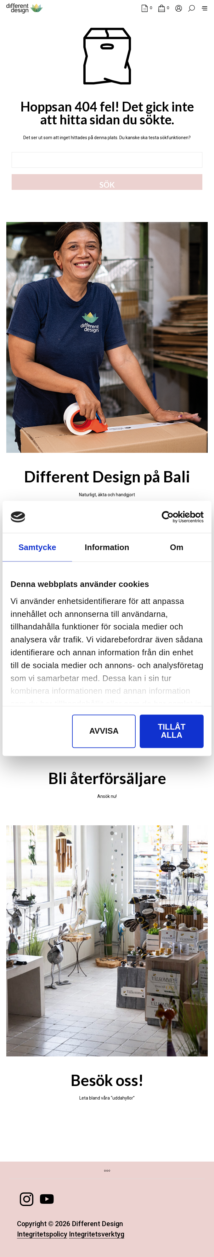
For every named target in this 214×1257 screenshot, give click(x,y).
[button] (146, 8)
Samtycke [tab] (37, 547)
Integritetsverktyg (96, 1234)
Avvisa (104, 730)
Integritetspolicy (42, 1234)
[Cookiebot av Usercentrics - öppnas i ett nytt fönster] (176, 517)
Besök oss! (107, 1080)
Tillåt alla (171, 731)
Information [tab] (107, 547)
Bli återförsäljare (107, 778)
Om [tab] (176, 547)
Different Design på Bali (107, 476)
